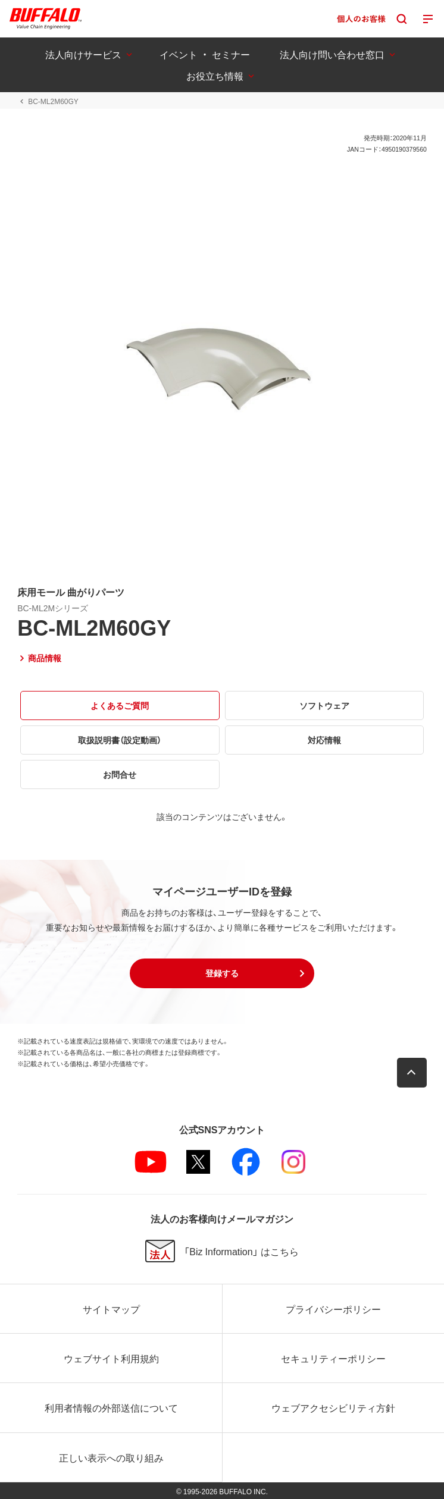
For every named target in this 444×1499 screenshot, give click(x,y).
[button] (222, 973)
